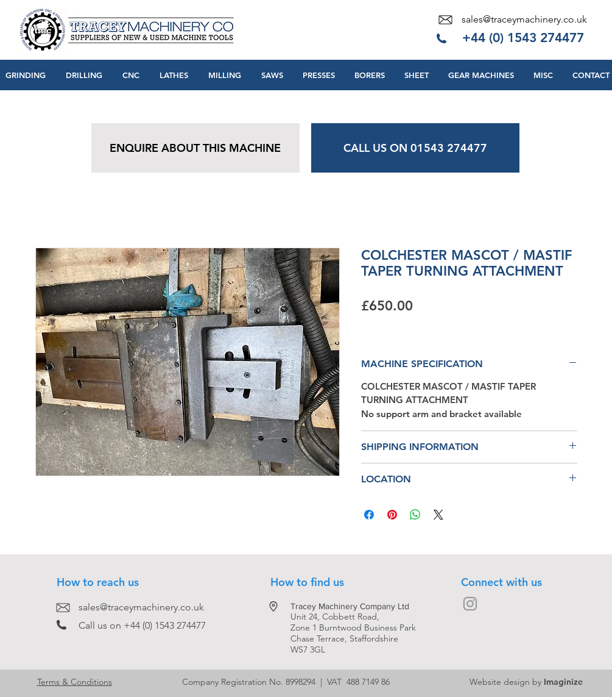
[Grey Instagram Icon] (470, 604)
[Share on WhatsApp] (415, 514)
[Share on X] (438, 514)
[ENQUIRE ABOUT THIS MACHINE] (195, 148)
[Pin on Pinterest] (392, 514)
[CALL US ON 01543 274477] (415, 148)
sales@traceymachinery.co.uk (524, 19)
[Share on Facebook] (369, 514)
